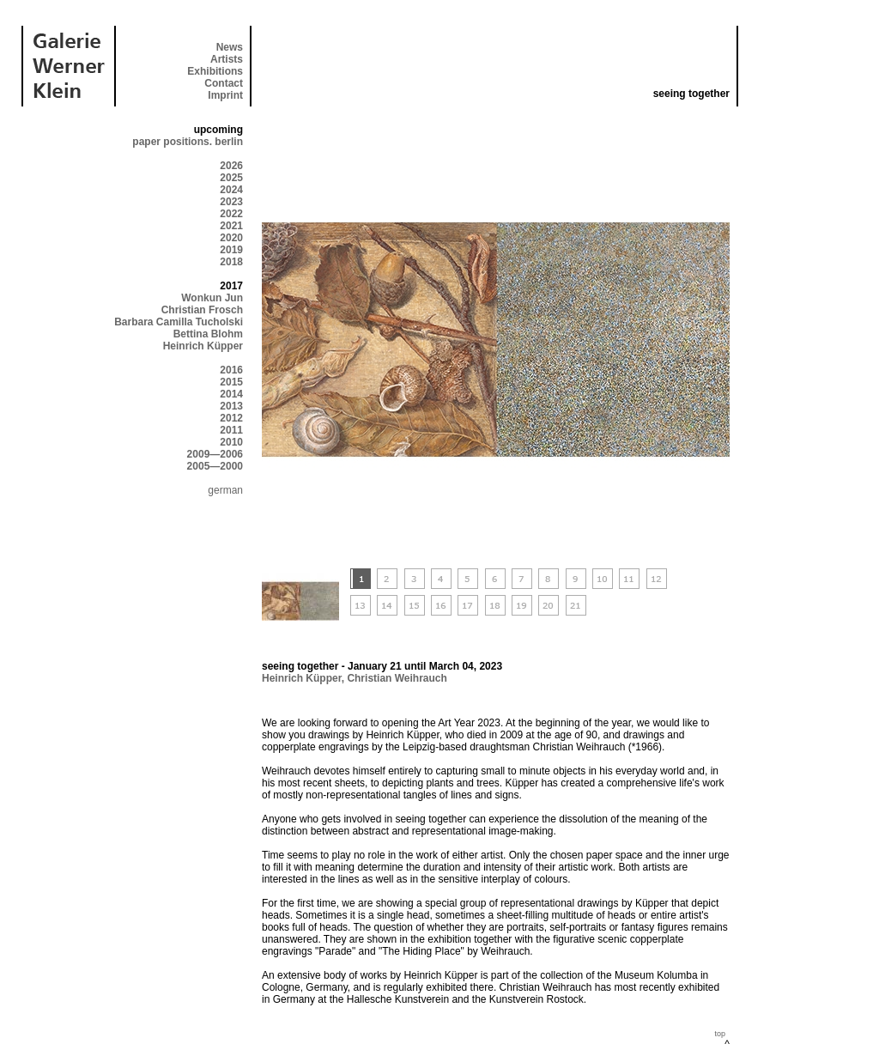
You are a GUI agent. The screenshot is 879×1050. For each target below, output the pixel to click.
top (719, 1033)
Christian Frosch (202, 310)
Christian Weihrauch (396, 678)
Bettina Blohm (208, 334)
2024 (231, 190)
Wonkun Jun (212, 298)
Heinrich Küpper (203, 346)
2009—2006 (215, 454)
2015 (231, 382)
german (225, 490)
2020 (231, 238)
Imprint (225, 95)
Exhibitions (215, 71)
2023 (231, 202)
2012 (231, 418)
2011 (231, 430)
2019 (231, 250)
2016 (231, 370)
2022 (231, 214)
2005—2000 (215, 466)
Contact (223, 83)
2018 (231, 262)
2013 (231, 406)
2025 (231, 178)
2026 (231, 166)
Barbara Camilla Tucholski (178, 322)
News (229, 47)
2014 (231, 394)
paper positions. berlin (187, 142)
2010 (231, 442)
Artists (226, 59)
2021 (231, 226)
